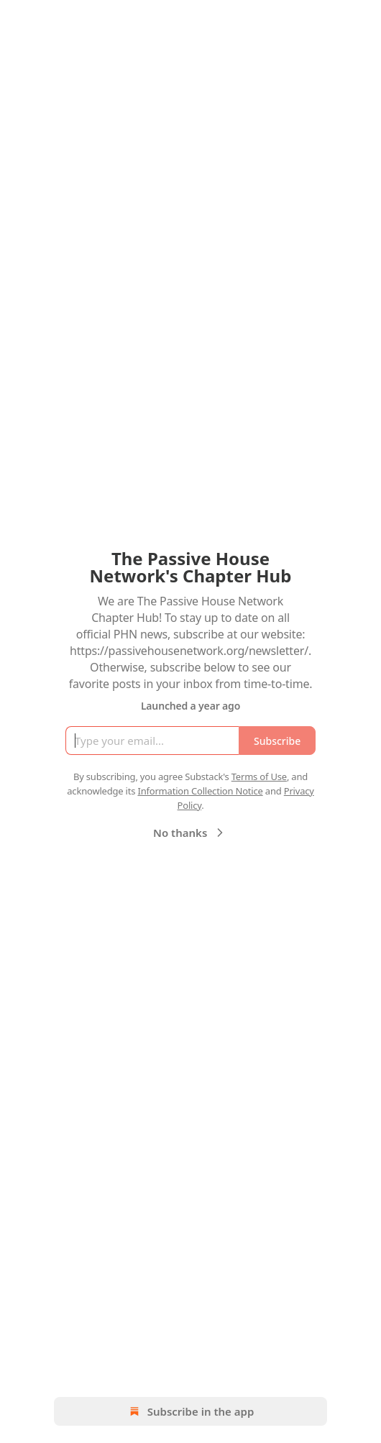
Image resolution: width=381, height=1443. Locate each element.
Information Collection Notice (199, 790)
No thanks (190, 832)
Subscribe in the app (190, 1411)
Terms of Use (259, 776)
